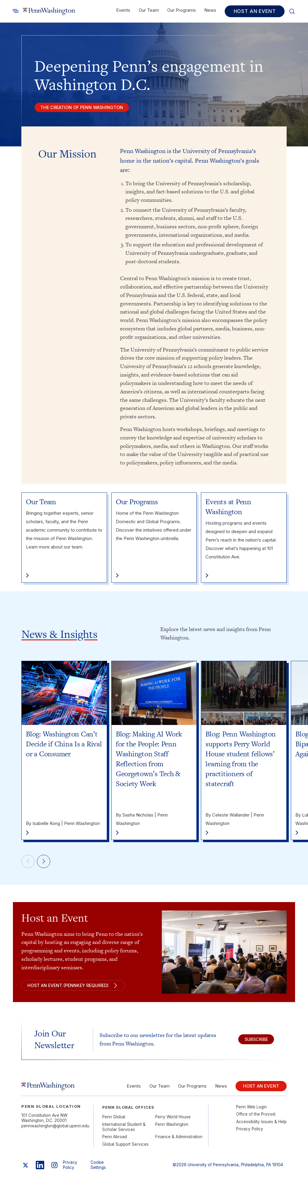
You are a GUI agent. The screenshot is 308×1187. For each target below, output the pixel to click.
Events (123, 10)
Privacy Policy (249, 1132)
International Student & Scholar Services (124, 1131)
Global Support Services (125, 1148)
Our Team (149, 10)
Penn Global (113, 1120)
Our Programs (181, 10)
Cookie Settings (98, 1169)
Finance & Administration (178, 1141)
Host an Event (255, 11)
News (210, 10)
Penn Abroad (114, 1141)
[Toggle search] (16, 11)
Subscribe (252, 1042)
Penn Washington (171, 1128)
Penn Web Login (251, 1110)
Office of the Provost (256, 1118)
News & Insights (59, 635)
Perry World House (173, 1120)
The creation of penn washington (85, 108)
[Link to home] (49, 11)
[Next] (46, 863)
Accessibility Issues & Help (261, 1125)
